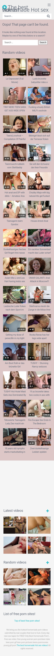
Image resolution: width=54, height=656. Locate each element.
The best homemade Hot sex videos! (25, 7)
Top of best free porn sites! (27, 620)
